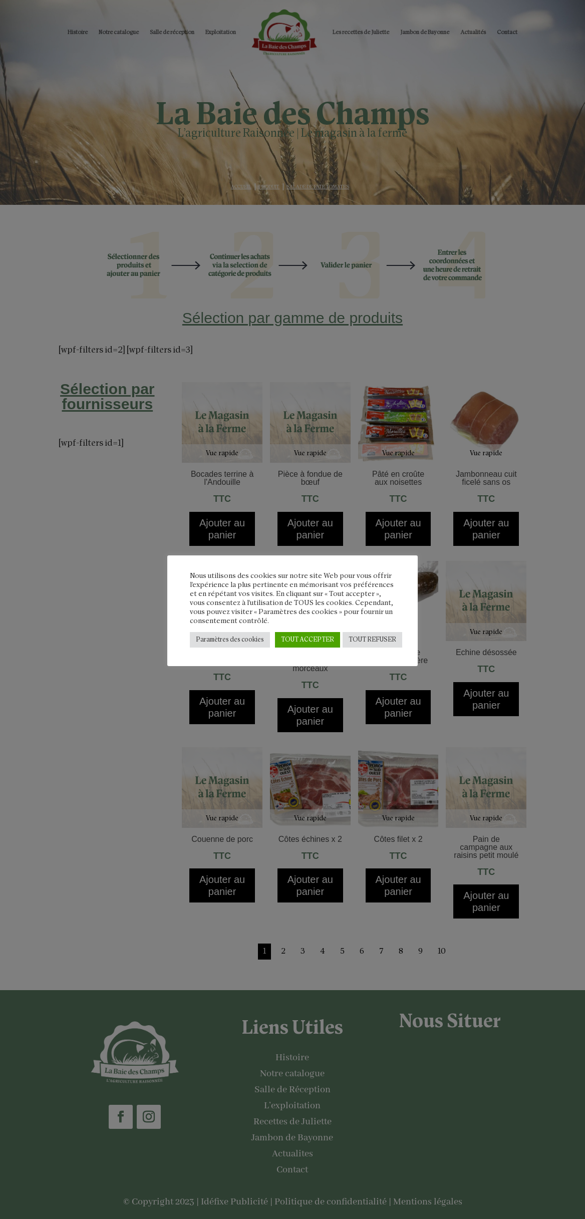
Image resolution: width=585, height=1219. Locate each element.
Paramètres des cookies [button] (230, 640)
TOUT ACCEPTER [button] (307, 640)
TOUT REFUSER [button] (372, 640)
